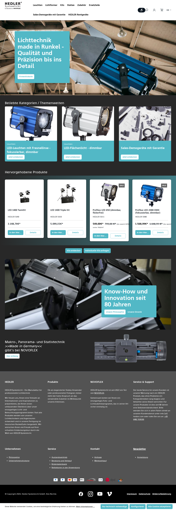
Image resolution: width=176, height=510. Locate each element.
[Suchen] (147, 10)
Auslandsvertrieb (59, 457)
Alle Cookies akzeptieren (159, 506)
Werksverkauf (100, 461)
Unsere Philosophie (115, 312)
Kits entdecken (74, 250)
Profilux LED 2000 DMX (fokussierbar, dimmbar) (147, 211)
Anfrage (98, 457)
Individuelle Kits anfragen (97, 250)
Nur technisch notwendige (114, 506)
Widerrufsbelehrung (161, 494)
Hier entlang (12, 356)
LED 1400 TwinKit (17, 210)
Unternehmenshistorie (19, 461)
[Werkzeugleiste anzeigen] (141, 10)
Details (33, 232)
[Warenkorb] (160, 10)
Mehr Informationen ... (85, 507)
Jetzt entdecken (15, 157)
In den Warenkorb (16, 232)
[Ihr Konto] (154, 10)
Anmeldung (142, 457)
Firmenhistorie (26, 76)
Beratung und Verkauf (62, 461)
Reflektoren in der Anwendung (66, 467)
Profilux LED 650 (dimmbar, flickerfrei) (107, 211)
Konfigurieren (137, 506)
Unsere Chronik (135, 312)
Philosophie (14, 457)
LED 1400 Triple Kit (60, 210)
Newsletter (139, 448)
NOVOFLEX (99, 393)
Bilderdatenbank (59, 464)
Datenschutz (144, 494)
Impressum (132, 494)
